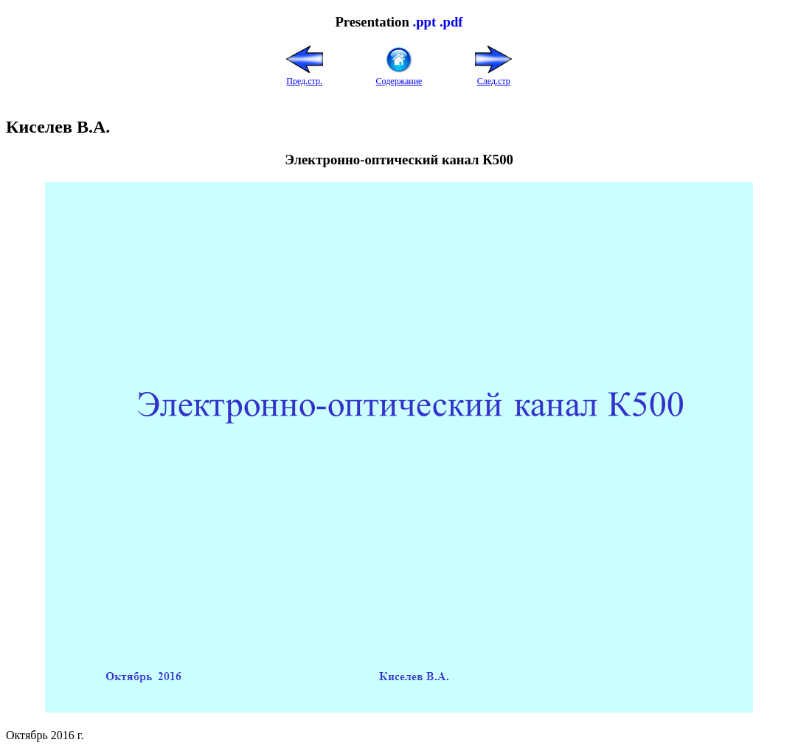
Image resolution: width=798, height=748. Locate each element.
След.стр (493, 75)
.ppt (424, 21)
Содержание (399, 75)
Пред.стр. (304, 75)
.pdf (451, 21)
